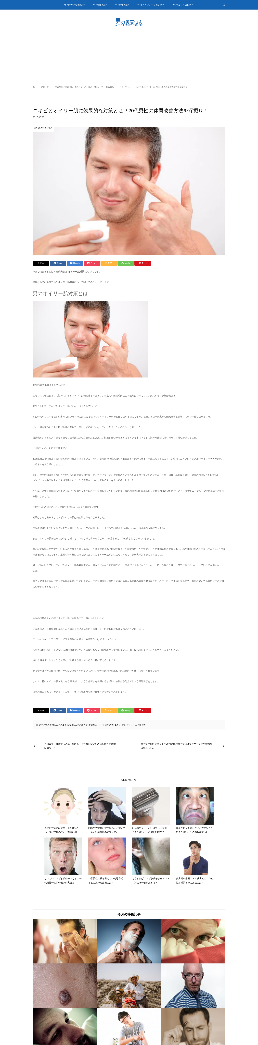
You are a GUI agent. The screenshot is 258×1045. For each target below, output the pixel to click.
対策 (124, 725)
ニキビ (118, 725)
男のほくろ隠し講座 (183, 4)
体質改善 (142, 725)
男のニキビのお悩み (67, 725)
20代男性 (109, 725)
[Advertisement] (129, 58)
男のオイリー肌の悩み (87, 725)
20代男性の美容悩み (48, 725)
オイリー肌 (132, 725)
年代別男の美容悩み (74, 4)
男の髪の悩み (122, 4)
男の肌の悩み (100, 4)
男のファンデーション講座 (151, 4)
